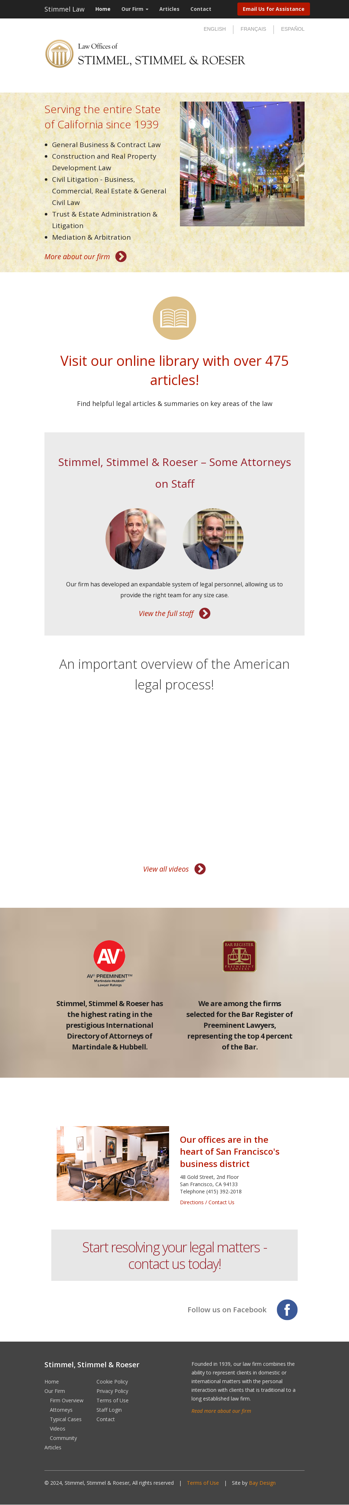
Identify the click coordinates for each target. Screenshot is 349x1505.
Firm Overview (66, 1400)
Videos (57, 1428)
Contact (200, 8)
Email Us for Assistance (274, 8)
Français (253, 28)
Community (63, 1438)
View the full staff (166, 613)
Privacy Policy (112, 1391)
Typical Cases (66, 1419)
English (215, 28)
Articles (169, 8)
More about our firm (77, 256)
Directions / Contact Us (207, 1202)
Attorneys (61, 1409)
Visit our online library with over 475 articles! (174, 370)
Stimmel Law (64, 9)
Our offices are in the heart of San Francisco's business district (230, 1151)
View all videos (166, 869)
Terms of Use (112, 1400)
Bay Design (262, 1482)
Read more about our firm (221, 1410)
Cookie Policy (112, 1381)
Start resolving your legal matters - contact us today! (174, 1255)
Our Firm (134, 8)
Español (293, 28)
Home (103, 8)
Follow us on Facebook (227, 1309)
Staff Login (109, 1409)
